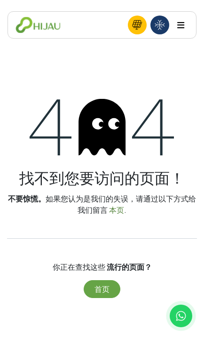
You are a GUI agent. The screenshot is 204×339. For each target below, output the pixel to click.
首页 (102, 289)
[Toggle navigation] (180, 25)
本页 (116, 210)
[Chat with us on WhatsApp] (181, 316)
